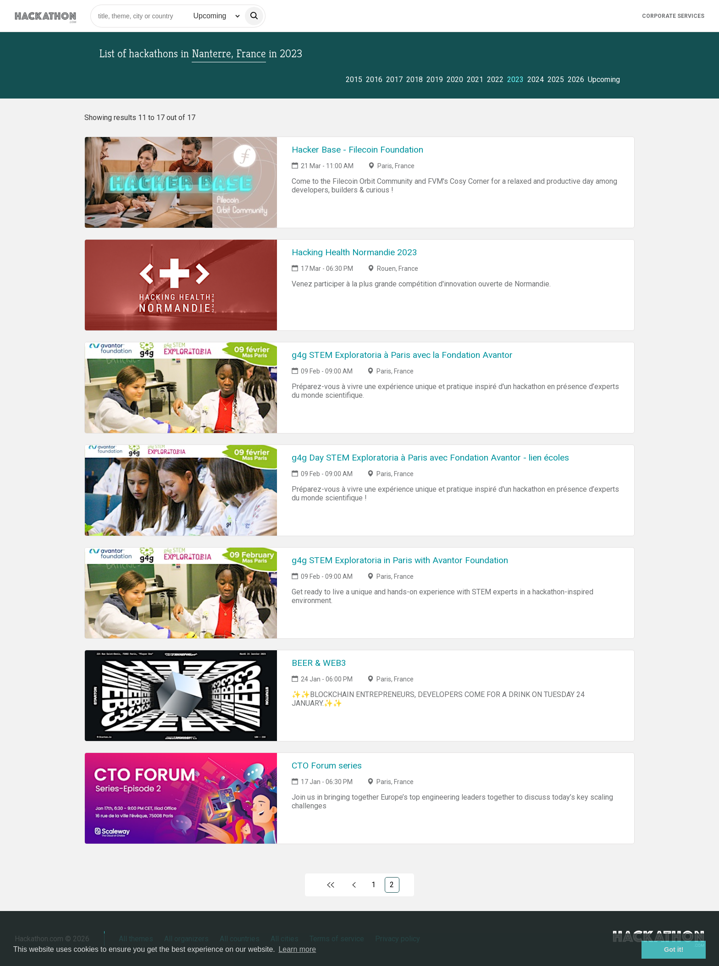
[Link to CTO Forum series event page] (181, 798)
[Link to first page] (330, 885)
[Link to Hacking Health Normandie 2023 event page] (181, 285)
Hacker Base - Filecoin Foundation (357, 149)
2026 (576, 79)
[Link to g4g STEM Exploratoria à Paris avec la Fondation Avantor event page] (181, 387)
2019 (434, 79)
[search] (254, 16)
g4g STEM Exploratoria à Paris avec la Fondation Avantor (402, 355)
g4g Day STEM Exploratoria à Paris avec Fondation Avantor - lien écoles (430, 457)
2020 (455, 79)
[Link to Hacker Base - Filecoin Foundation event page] (181, 182)
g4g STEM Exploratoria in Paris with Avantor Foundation (400, 560)
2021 (475, 79)
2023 (515, 79)
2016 (374, 79)
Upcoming (604, 79)
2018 (414, 79)
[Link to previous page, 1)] (354, 885)
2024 (535, 79)
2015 (354, 79)
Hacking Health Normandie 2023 (354, 252)
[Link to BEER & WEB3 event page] (181, 695)
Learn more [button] (297, 949)
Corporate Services (673, 16)
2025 (556, 79)
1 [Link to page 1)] (373, 884)
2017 (394, 79)
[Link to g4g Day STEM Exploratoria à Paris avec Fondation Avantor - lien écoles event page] (181, 490)
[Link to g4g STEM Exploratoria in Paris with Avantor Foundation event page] (181, 593)
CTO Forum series (327, 765)
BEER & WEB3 (319, 663)
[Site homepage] (45, 15)
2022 (495, 79)
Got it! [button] (673, 949)
